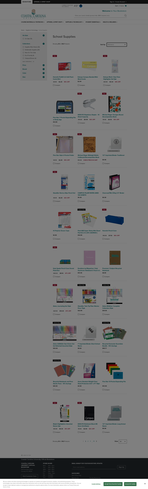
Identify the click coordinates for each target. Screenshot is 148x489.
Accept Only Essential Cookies (113, 484)
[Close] (145, 484)
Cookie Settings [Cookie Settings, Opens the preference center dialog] (96, 484)
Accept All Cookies (130, 484)
